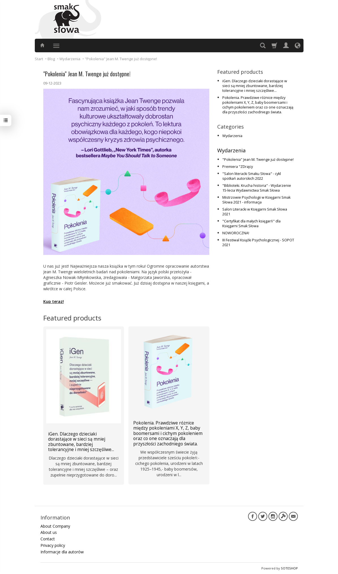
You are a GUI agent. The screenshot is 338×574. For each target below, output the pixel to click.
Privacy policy (52, 545)
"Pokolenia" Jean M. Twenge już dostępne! (258, 159)
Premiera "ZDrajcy (237, 166)
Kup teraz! (53, 301)
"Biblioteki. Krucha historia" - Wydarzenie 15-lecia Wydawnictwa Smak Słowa (256, 188)
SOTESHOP (289, 568)
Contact (47, 538)
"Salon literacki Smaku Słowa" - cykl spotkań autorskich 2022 (251, 176)
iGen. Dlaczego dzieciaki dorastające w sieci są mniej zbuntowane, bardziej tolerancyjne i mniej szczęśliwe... (254, 86)
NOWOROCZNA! (235, 233)
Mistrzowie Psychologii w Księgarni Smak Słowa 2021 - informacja (256, 200)
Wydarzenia (232, 135)
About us (48, 532)
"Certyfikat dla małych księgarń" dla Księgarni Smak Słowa (251, 223)
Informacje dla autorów (62, 551)
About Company (55, 526)
